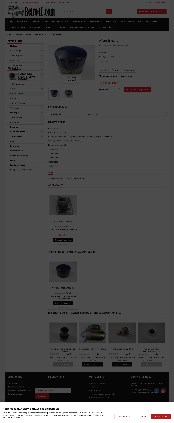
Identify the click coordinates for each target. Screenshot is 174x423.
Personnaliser (124, 416)
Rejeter (143, 416)
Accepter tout (161, 416)
